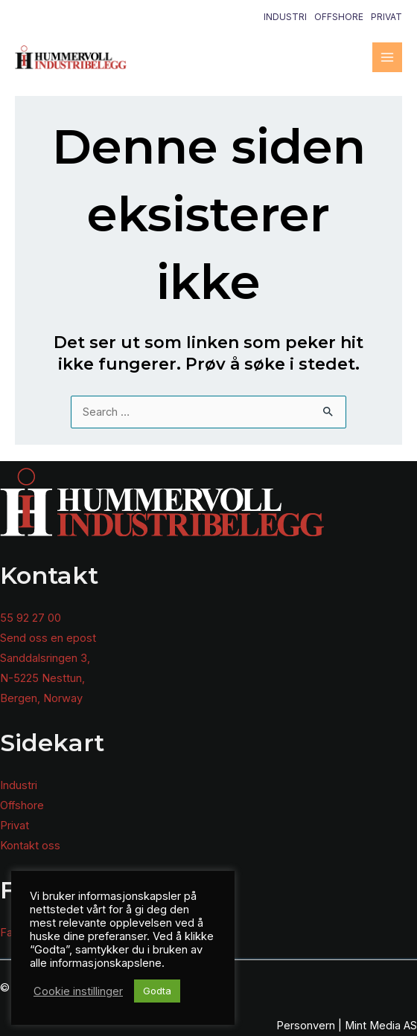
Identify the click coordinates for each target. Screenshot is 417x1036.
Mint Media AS (381, 1025)
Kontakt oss (30, 845)
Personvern (305, 1025)
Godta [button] (157, 991)
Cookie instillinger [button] (78, 991)
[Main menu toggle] (387, 57)
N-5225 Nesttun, (42, 678)
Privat (386, 16)
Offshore (338, 16)
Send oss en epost (48, 638)
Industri (285, 16)
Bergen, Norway (41, 698)
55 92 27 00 (30, 618)
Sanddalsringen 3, (45, 658)
